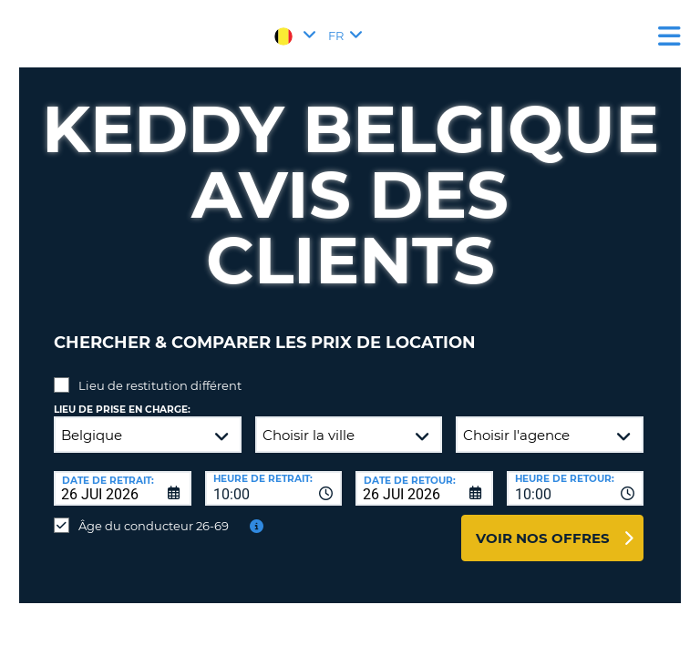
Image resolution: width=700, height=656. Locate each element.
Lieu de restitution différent (160, 385)
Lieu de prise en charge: (122, 409)
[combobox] (274, 488)
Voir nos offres (543, 538)
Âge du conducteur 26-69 (153, 525)
